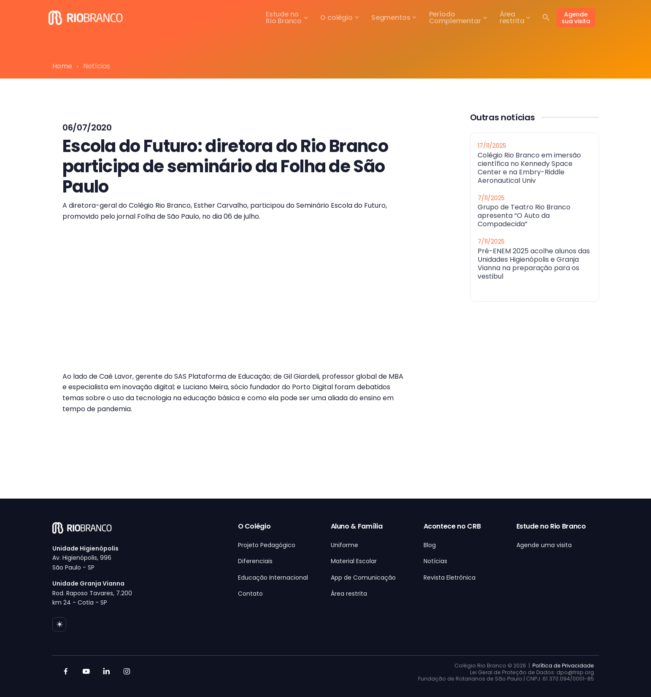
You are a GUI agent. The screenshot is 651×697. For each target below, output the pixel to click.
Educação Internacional (273, 577)
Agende (576, 17)
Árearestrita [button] (512, 17)
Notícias (435, 561)
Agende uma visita (544, 545)
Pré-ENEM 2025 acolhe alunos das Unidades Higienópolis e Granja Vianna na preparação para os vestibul (534, 263)
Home (62, 66)
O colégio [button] (336, 17)
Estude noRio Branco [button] (284, 17)
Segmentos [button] (390, 17)
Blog (430, 545)
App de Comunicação (363, 577)
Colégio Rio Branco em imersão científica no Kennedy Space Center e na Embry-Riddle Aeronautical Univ (529, 167)
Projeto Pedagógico (266, 545)
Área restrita (349, 593)
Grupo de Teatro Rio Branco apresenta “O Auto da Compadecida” (524, 215)
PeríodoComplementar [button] (455, 17)
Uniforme (344, 545)
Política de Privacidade (563, 665)
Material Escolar (354, 561)
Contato (250, 593)
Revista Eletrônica (449, 577)
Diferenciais (255, 561)
